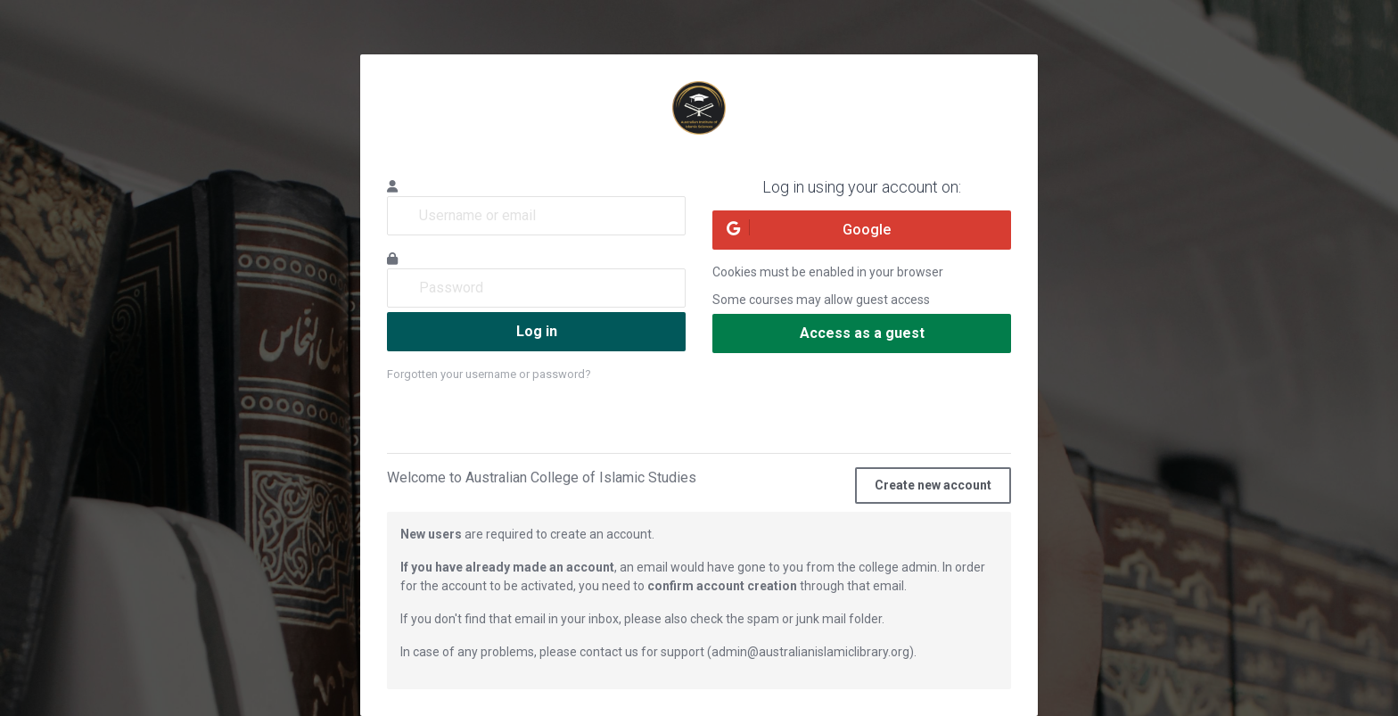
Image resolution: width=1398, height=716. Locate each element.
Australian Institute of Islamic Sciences (699, 108)
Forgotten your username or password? (489, 374)
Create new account (933, 485)
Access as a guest (862, 333)
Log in (536, 331)
